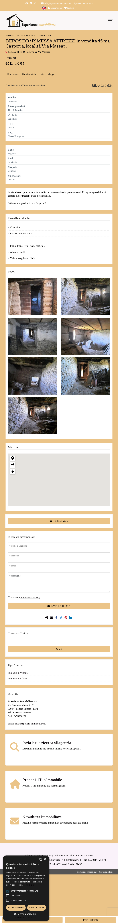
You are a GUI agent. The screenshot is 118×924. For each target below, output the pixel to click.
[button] (7, 891)
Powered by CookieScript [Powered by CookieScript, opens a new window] (26, 917)
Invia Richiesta (90, 920)
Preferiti (69, 8)
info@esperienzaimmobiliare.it (56, 3)
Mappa (51, 74)
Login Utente (55, 8)
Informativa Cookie (64, 855)
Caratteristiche (29, 74)
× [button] (45, 859)
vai (59, 649)
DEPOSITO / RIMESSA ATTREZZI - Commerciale (28, 36)
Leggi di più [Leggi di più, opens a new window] (29, 885)
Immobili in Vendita (18, 673)
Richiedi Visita (59, 521)
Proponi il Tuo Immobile (42, 779)
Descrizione (13, 74)
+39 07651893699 (83, 3)
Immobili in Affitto (17, 678)
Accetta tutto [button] (16, 907)
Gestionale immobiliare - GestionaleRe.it (94, 872)
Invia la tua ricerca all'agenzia (46, 742)
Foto (42, 74)
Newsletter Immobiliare (42, 816)
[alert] (26, 888)
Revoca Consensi (84, 855)
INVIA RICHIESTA (59, 606)
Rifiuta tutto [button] (36, 907)
